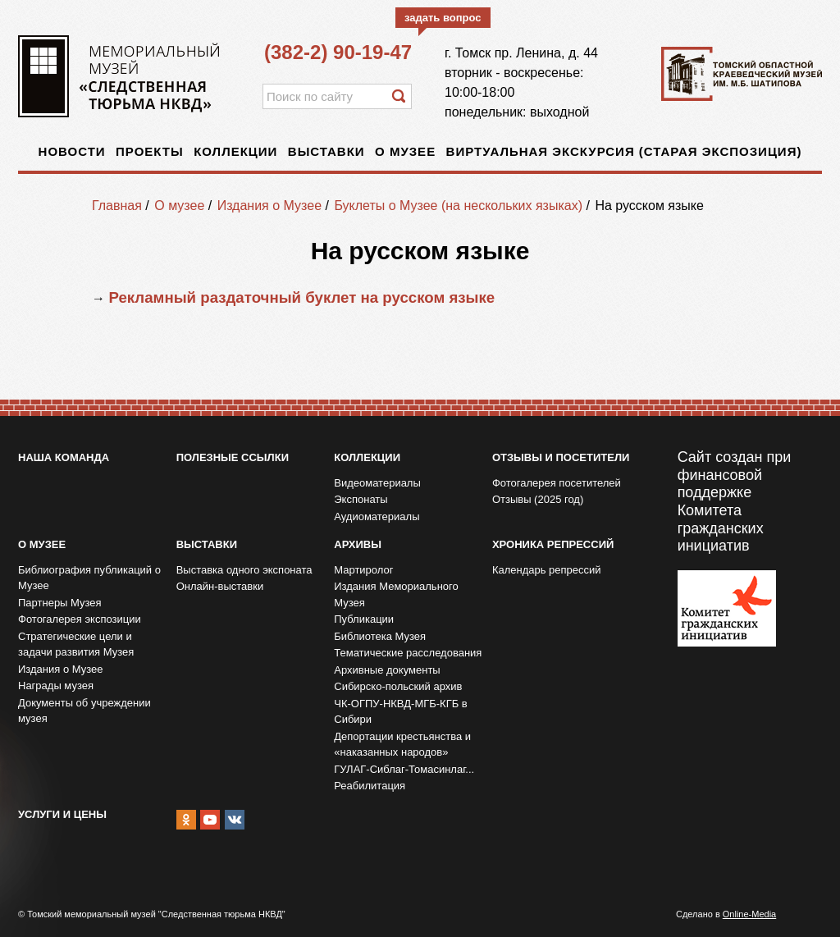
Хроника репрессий (553, 544)
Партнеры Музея (60, 602)
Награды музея (56, 685)
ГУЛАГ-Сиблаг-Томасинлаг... (404, 769)
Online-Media (749, 914)
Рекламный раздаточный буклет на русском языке (301, 297)
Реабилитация (369, 785)
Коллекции (235, 151)
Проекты (150, 151)
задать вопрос (443, 17)
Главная (117, 206)
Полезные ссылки (232, 457)
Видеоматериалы (377, 483)
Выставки (326, 151)
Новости (72, 151)
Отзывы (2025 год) (537, 499)
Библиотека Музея (380, 636)
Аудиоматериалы (376, 516)
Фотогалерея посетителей (556, 483)
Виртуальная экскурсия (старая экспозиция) (624, 151)
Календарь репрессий (546, 570)
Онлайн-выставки (220, 586)
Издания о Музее (269, 206)
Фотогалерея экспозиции (79, 619)
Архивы (357, 544)
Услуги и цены (62, 814)
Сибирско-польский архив (398, 686)
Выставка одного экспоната (244, 570)
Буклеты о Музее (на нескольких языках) (458, 206)
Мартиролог (363, 570)
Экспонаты (360, 499)
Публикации (364, 619)
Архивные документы (387, 670)
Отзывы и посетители (560, 457)
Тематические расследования (408, 653)
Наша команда (63, 457)
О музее (405, 151)
